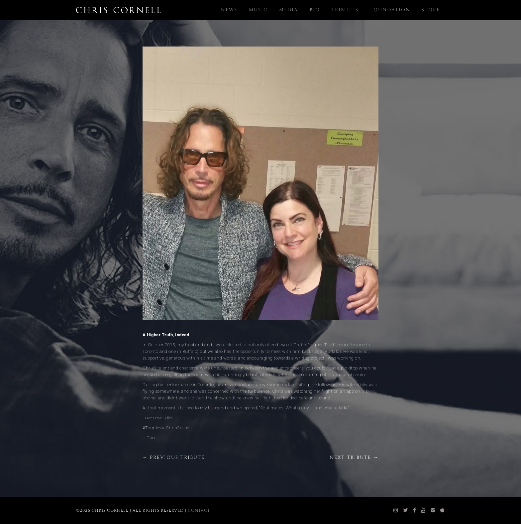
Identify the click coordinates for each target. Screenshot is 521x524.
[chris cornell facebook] (414, 510)
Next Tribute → (354, 457)
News (229, 10)
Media (288, 10)
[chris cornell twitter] (405, 510)
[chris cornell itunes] (442, 510)
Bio (315, 10)
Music (258, 10)
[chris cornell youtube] (423, 510)
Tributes (345, 10)
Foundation (390, 10)
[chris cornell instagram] (395, 510)
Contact (199, 510)
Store (431, 10)
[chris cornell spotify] (433, 510)
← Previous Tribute (174, 457)
